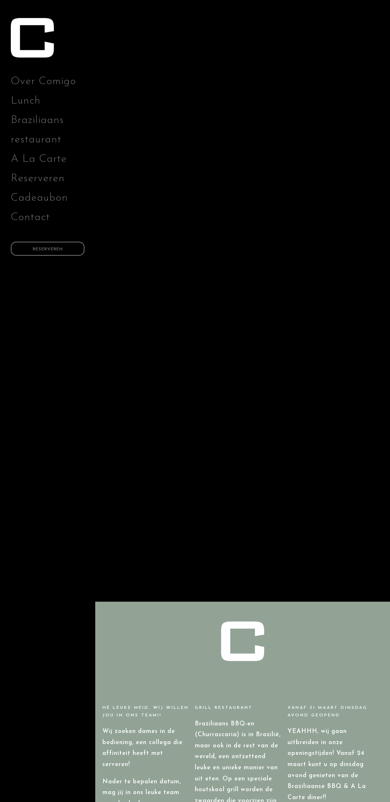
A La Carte (39, 159)
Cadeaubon (39, 198)
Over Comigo (43, 81)
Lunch (26, 100)
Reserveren (38, 178)
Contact (30, 217)
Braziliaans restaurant (37, 130)
